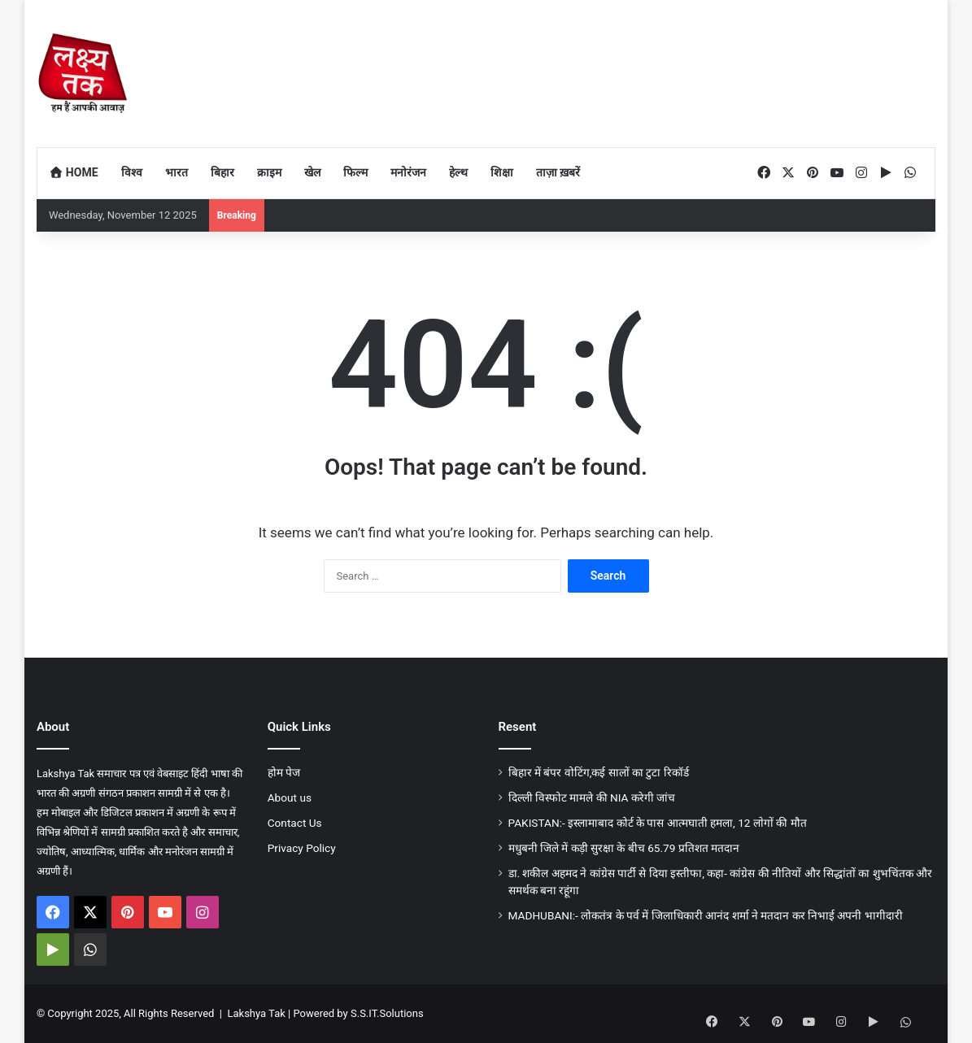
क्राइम (269, 172)
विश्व (131, 172)
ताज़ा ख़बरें (558, 172)
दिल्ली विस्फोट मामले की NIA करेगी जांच (592, 797)
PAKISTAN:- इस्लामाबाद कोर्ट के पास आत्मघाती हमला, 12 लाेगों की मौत (657, 822)
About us (290, 797)
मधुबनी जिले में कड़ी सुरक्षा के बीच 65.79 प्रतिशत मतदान (624, 847)
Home (73, 172)
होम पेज (284, 772)
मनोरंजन (408, 172)
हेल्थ (458, 172)
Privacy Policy (302, 847)
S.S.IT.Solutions (387, 1013)
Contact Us (295, 822)
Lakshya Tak (256, 1013)
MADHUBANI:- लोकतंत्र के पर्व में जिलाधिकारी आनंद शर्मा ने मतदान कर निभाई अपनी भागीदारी (705, 915)
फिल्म (355, 172)
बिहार (222, 172)
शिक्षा (501, 172)
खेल (312, 172)
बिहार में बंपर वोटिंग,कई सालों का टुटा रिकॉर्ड (598, 772)
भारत (176, 172)
